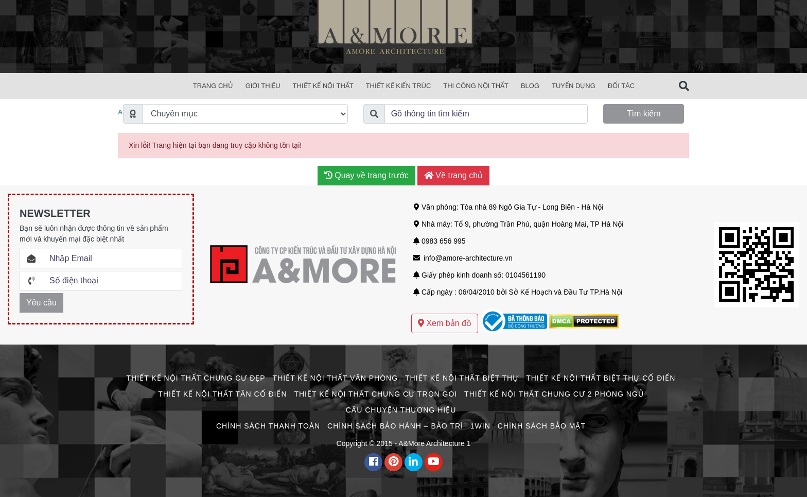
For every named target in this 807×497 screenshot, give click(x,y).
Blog (530, 86)
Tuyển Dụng (573, 86)
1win (480, 426)
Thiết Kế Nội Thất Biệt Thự (462, 378)
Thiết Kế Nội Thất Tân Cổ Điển (222, 394)
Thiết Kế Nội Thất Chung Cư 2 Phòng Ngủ (554, 394)
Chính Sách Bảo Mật (542, 426)
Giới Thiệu (262, 86)
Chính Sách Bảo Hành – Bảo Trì (395, 426)
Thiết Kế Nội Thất (323, 86)
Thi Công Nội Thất (475, 86)
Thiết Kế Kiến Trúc (398, 86)
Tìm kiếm (644, 113)
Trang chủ (213, 86)
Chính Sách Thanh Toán (268, 426)
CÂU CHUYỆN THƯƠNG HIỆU (401, 410)
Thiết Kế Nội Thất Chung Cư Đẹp (196, 378)
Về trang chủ (453, 175)
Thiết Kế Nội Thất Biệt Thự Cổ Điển (600, 378)
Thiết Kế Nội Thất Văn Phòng (335, 378)
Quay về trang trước (366, 175)
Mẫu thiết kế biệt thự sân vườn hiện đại (474, 303)
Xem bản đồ (444, 323)
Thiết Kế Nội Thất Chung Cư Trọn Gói (375, 394)
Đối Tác (621, 86)
